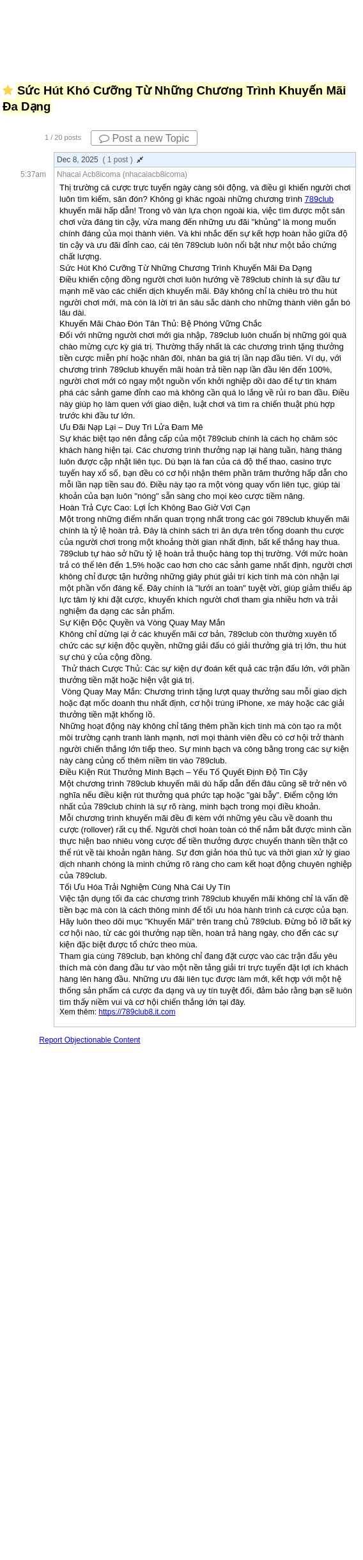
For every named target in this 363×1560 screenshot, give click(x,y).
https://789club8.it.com (136, 1011)
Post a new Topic (144, 138)
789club (319, 199)
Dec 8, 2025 (100, 159)
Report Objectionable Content (89, 1040)
